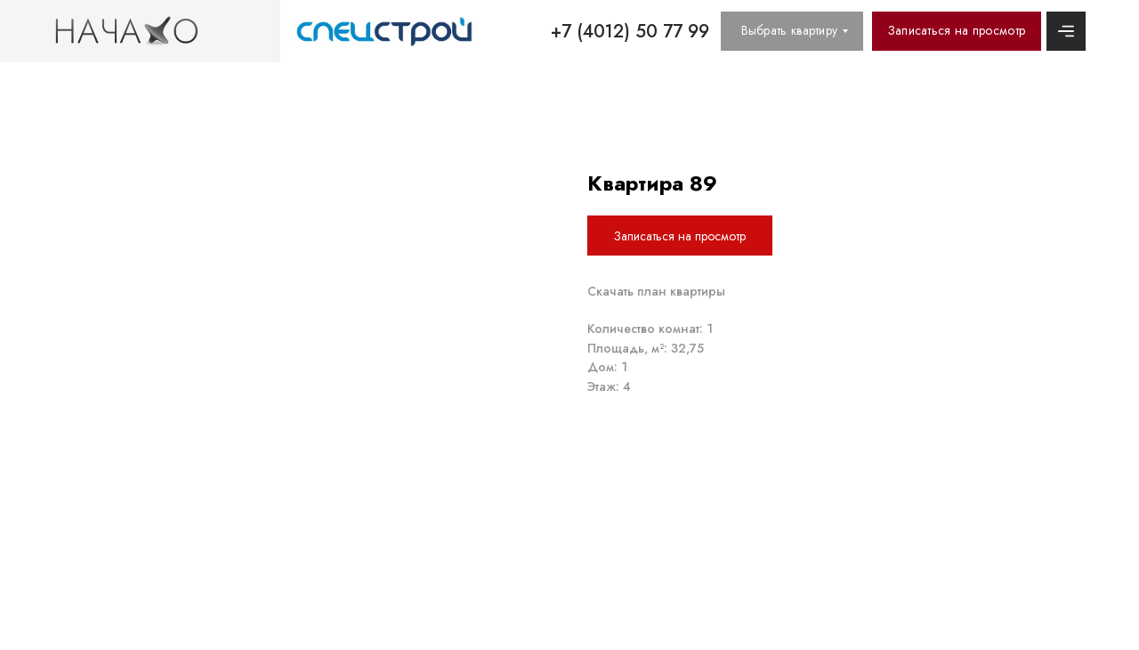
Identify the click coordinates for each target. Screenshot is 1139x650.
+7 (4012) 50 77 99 (630, 32)
